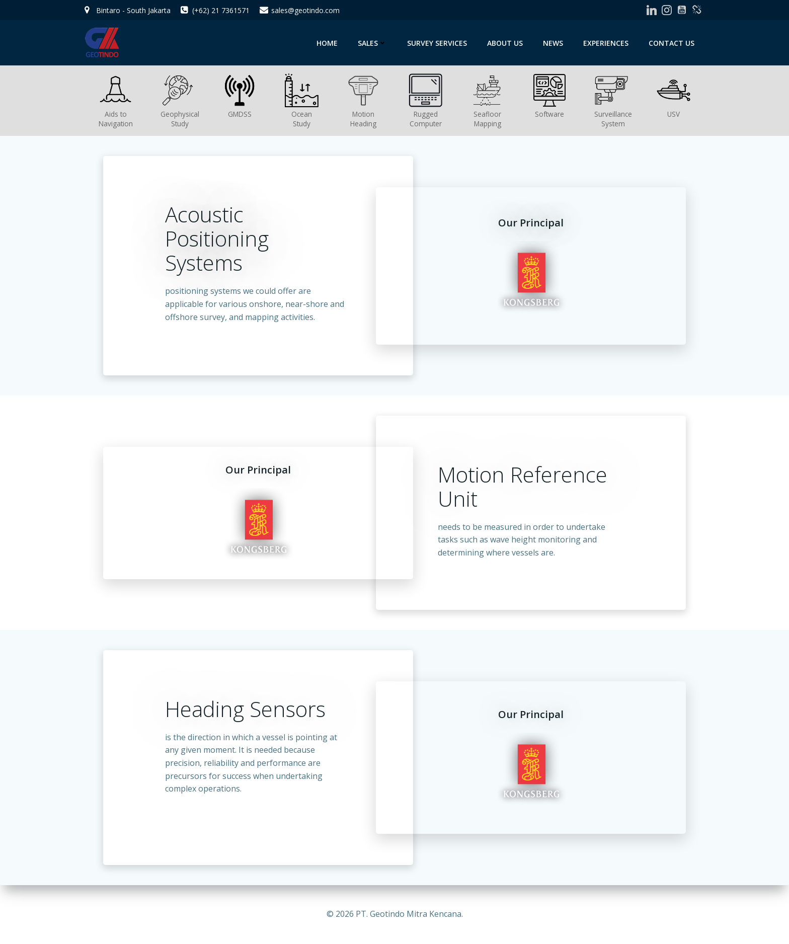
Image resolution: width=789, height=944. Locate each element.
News (553, 43)
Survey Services (437, 43)
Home (327, 43)
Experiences (605, 43)
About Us (505, 43)
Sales (372, 43)
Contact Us (671, 43)
